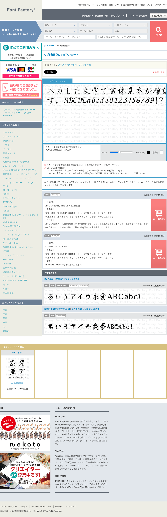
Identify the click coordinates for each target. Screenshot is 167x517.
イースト (7, 149)
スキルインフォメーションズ (17, 178)
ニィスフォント (10, 230)
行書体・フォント (79, 65)
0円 (106, 16)
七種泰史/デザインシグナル (16, 162)
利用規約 (24, 506)
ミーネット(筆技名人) (13, 276)
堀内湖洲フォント (11, 272)
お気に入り (160, 72)
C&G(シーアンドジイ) (14, 166)
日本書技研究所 (10, 239)
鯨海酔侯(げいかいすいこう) (57, 309)
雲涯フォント (9, 153)
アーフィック (9, 132)
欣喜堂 (6, 157)
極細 (5, 310)
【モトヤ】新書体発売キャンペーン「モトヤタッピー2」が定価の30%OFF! (20, 112)
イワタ (6, 145)
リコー (6, 289)
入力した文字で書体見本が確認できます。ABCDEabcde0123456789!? (72, 152)
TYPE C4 (7, 202)
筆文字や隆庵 (9, 268)
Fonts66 (7, 264)
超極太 (6, 331)
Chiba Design (10, 222)
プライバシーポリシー (8, 506)
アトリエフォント (11, 136)
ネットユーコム (10, 243)
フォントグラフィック (14, 255)
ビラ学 (6, 251)
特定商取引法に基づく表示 (41, 506)
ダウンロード (50, 45)
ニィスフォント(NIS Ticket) (17, 234)
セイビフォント (10, 190)
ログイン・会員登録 (138, 16)
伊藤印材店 (8, 141)
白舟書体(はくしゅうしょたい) (18, 247)
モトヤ (6, 284)
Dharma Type (10, 206)
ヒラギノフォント (11, 198)
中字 (5, 322)
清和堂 (6, 194)
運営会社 (58, 506)
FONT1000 (8, 259)
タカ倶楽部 (8, 293)
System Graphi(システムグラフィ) (20, 170)
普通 (5, 318)
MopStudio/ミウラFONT (15, 280)
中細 (5, 314)
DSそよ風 (48, 279)
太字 (5, 326)
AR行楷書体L (17, 383)
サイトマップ (71, 506)
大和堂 (6, 210)
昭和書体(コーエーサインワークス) (20, 174)
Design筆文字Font (12, 226)
